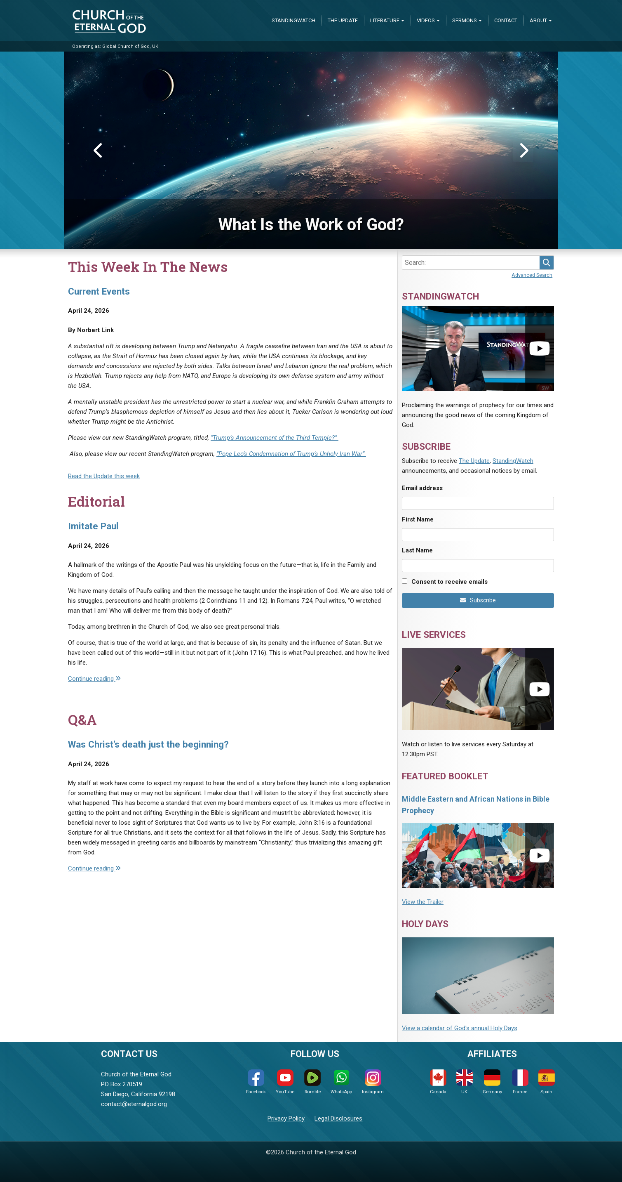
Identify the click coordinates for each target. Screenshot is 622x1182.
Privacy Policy (286, 1118)
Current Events (99, 291)
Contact (505, 20)
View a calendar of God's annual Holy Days (459, 1028)
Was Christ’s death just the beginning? (148, 744)
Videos (426, 20)
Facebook (256, 1082)
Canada (438, 1082)
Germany (492, 1082)
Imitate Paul (93, 526)
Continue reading (94, 679)
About (538, 20)
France (520, 1082)
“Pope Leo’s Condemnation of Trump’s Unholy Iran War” (291, 454)
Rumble (312, 1082)
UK (464, 1082)
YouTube (285, 1082)
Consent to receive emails (449, 581)
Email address (422, 488)
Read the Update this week (104, 476)
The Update (343, 20)
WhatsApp (341, 1082)
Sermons (464, 20)
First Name (418, 519)
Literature (384, 20)
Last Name (417, 550)
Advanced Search (532, 275)
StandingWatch (293, 20)
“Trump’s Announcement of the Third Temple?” (274, 437)
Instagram (373, 1082)
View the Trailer (423, 902)
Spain (546, 1082)
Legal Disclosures (338, 1118)
